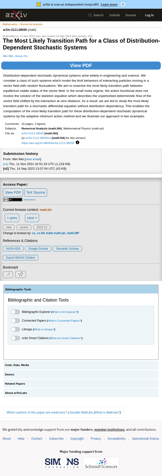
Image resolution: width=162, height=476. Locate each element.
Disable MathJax (81, 412)
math (49, 233)
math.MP (73, 233)
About (6, 438)
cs (33, 233)
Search (96, 15)
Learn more (109, 4)
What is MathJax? (107, 412)
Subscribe (56, 438)
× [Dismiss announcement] (123, 4)
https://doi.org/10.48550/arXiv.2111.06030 (48, 142)
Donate (131, 15)
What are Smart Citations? (66, 338)
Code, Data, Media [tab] (17, 365)
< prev (12, 218)
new (8, 227)
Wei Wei (8, 55)
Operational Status (145, 438)
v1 (38, 36)
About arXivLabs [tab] (16, 392)
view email (32, 159)
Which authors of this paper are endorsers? (37, 412)
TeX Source (35, 192)
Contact (36, 438)
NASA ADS (13, 248)
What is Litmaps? (44, 329)
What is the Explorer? (64, 311)
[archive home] (16, 15)
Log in (149, 15)
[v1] (5, 164)
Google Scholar (38, 248)
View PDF (81, 65)
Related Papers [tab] (15, 383)
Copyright (77, 438)
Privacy (96, 438)
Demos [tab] (9, 374)
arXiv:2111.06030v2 (38, 137)
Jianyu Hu (21, 55)
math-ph (59, 233)
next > (32, 218)
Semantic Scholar (67, 248)
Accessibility (116, 438)
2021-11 (42, 227)
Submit (114, 15)
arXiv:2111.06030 (33, 133)
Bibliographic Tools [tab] (18, 289)
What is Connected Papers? (64, 320)
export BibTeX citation (20, 257)
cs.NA (41, 233)
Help (21, 438)
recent (24, 227)
